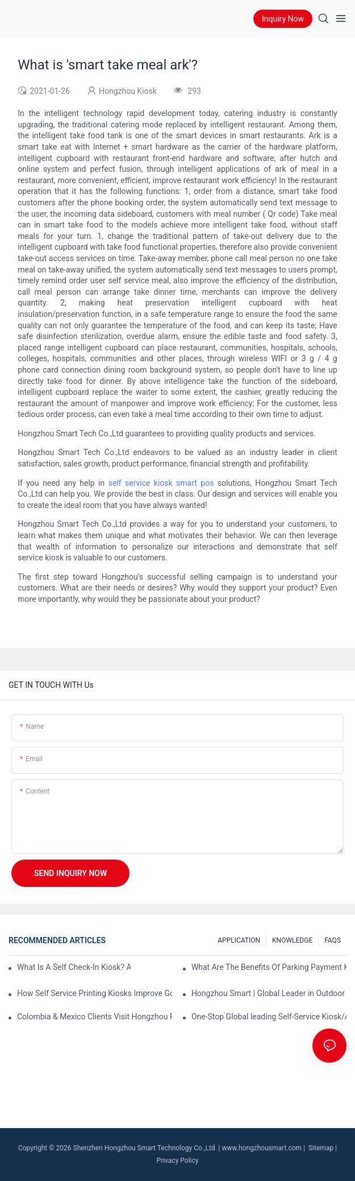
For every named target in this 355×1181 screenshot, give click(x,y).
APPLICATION (239, 940)
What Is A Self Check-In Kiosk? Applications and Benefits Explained (74, 967)
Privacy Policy (178, 1161)
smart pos (195, 483)
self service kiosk (140, 483)
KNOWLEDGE (292, 940)
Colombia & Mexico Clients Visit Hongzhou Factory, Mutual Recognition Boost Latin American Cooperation (94, 1016)
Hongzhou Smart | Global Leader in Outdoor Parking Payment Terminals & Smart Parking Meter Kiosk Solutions (268, 993)
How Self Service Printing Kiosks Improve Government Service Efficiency (94, 993)
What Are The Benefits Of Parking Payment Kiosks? (268, 967)
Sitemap (320, 1148)
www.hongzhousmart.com (262, 1148)
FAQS (332, 940)
